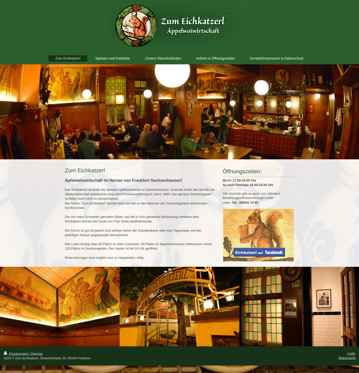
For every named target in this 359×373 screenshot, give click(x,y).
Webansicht (346, 358)
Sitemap (37, 354)
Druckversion (16, 354)
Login (351, 353)
